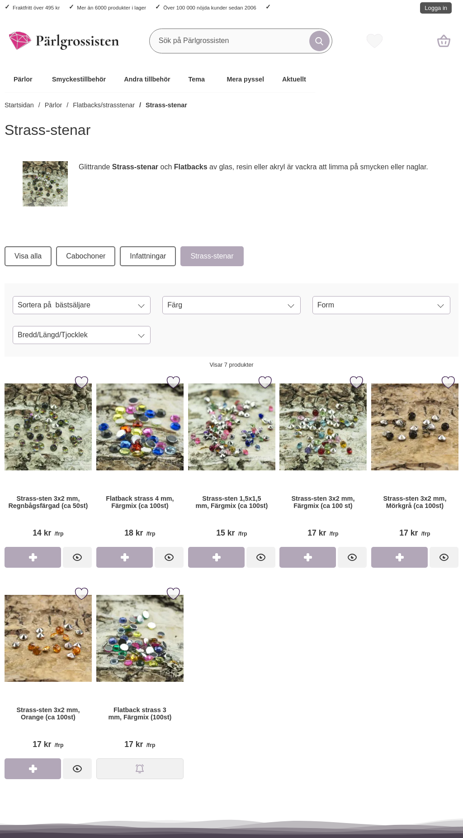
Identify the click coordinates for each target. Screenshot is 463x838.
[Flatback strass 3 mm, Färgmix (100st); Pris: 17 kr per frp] (140, 671)
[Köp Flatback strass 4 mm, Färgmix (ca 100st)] (124, 557)
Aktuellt (294, 79)
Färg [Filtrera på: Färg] (174, 305)
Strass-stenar (166, 105)
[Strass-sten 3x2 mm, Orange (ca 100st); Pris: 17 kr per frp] (48, 671)
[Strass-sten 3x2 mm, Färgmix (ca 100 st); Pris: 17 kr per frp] (323, 460)
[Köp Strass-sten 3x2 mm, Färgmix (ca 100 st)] (307, 557)
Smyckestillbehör (79, 79)
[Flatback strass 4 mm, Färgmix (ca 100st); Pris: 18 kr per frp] (140, 460)
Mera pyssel (245, 79)
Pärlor (23, 79)
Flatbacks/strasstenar (104, 105)
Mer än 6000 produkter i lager (111, 7)
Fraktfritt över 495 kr (36, 7)
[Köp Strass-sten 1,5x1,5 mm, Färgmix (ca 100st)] (216, 557)
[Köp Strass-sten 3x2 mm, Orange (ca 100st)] (33, 768)
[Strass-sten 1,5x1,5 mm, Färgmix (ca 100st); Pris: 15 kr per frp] (231, 460)
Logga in (436, 8)
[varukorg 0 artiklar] (444, 41)
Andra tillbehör (147, 79)
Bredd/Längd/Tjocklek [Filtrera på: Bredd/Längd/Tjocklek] (53, 335)
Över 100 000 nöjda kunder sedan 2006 (209, 7)
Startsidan (19, 105)
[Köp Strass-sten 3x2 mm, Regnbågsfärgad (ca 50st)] (33, 557)
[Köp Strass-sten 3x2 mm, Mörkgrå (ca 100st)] (399, 557)
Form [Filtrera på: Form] (325, 305)
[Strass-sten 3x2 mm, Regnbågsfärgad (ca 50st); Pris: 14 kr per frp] (48, 460)
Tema (197, 79)
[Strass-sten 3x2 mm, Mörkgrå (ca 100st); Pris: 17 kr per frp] (414, 460)
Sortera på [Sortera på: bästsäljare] (54, 305)
